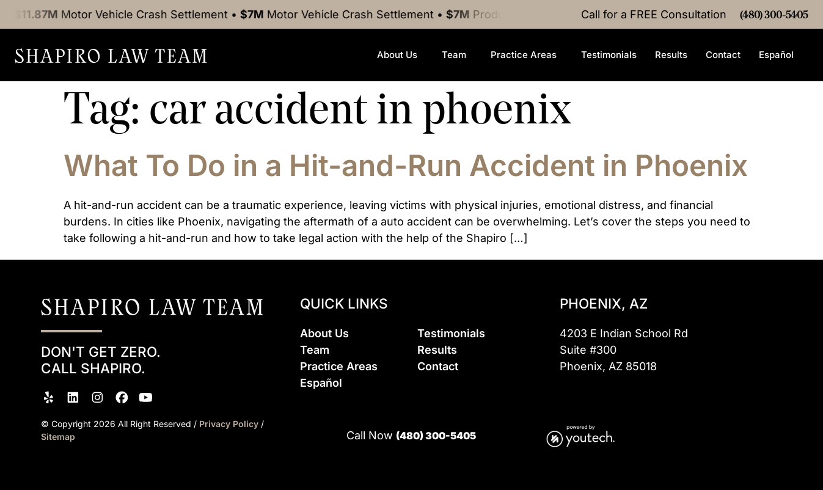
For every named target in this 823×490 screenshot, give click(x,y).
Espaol (321, 382)
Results (671, 54)
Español (779, 55)
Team (457, 55)
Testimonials (609, 54)
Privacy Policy (230, 424)
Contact (723, 54)
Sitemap (58, 436)
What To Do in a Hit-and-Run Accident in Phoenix (406, 165)
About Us (400, 55)
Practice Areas (527, 55)
